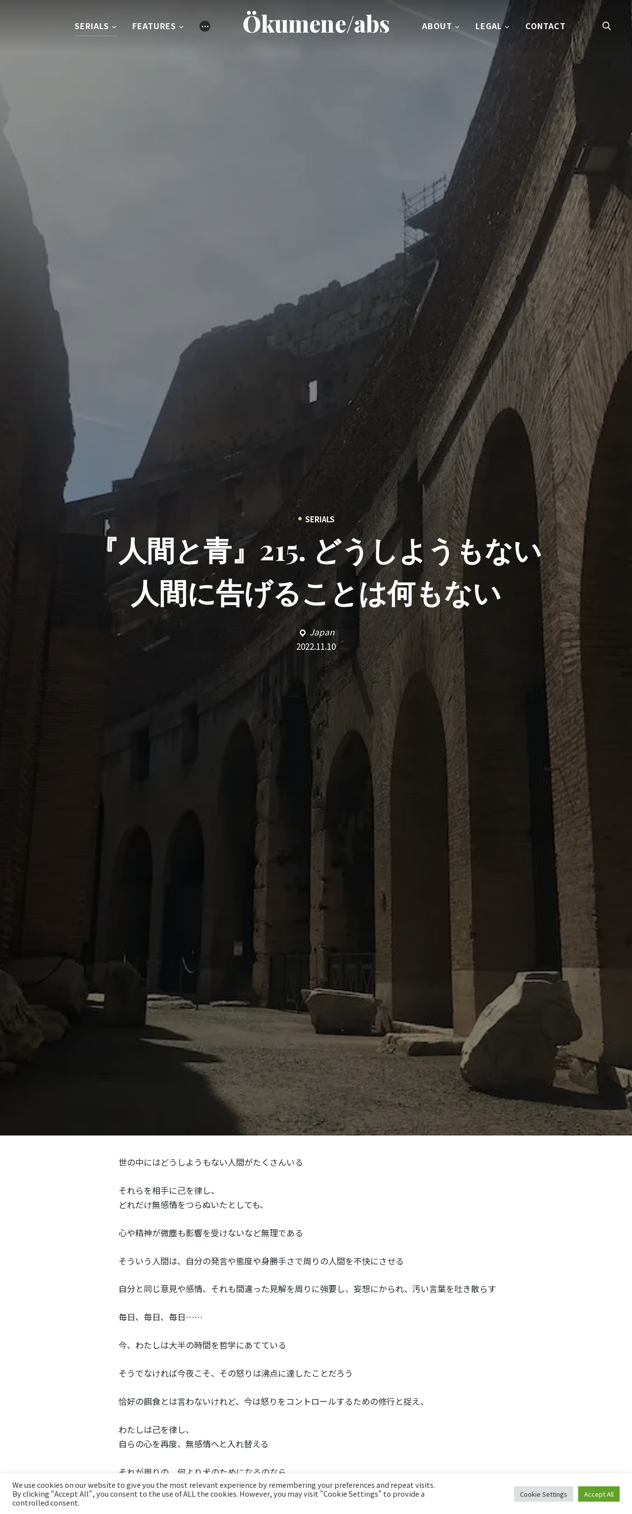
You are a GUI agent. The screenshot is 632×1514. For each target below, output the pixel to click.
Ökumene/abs (316, 24)
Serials (92, 27)
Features (154, 27)
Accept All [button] (599, 1494)
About (437, 27)
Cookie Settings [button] (543, 1494)
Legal (488, 27)
